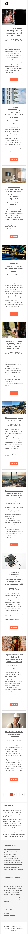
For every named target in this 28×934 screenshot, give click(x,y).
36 (22, 793)
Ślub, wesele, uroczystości (14, 667)
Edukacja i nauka (13, 741)
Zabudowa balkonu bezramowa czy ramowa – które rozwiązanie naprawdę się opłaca (14, 112)
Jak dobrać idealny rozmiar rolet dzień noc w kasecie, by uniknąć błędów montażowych (14, 863)
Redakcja (6, 912)
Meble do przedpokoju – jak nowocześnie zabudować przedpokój (13, 898)
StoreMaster (11, 39)
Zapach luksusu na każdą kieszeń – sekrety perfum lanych (12, 882)
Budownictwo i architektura (14, 40)
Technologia (13, 204)
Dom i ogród (13, 425)
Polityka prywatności (9, 914)
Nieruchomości (12, 503)
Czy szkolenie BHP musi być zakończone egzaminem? (14, 734)
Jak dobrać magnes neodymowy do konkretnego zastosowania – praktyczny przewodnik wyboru (13, 857)
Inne (13, 589)
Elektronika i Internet (12, 276)
